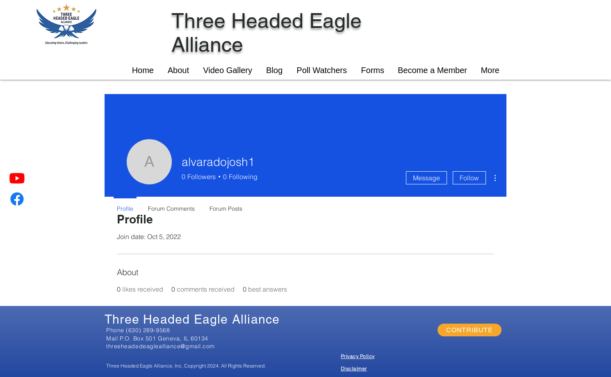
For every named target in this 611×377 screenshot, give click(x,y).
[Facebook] (17, 199)
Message (426, 178)
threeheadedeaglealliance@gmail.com (160, 346)
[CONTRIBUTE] (470, 330)
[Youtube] (17, 178)
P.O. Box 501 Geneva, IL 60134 (164, 338)
